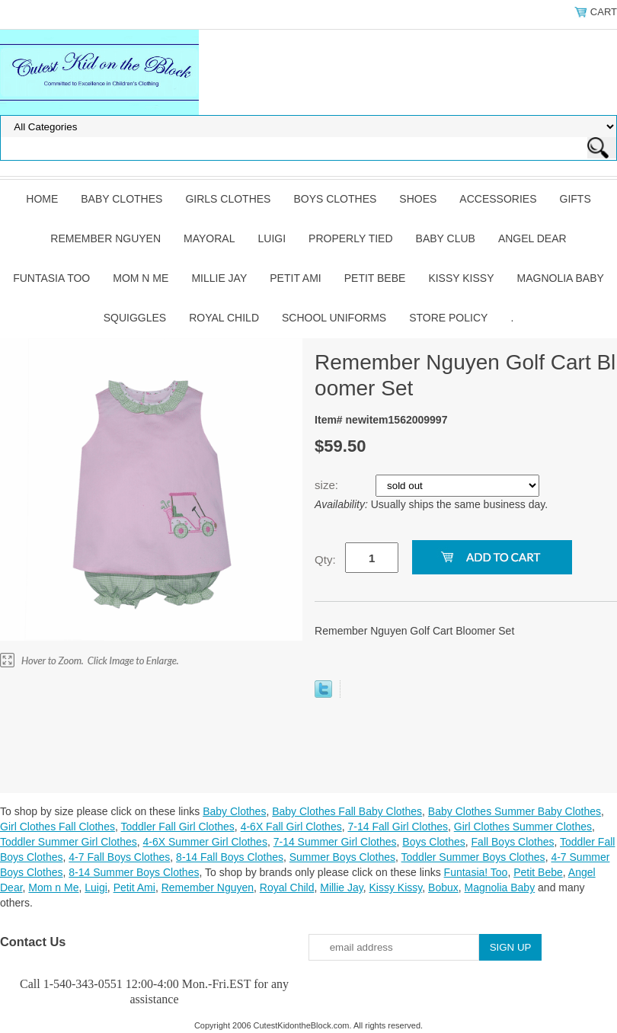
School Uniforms (334, 318)
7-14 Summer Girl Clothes (335, 842)
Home (42, 199)
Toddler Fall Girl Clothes (177, 826)
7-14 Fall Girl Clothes (397, 826)
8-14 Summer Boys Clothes (134, 872)
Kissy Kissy (461, 278)
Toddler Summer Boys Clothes (473, 857)
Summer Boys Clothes (342, 857)
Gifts (575, 199)
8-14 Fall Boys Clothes (229, 857)
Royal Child (224, 318)
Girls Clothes (227, 199)
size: (328, 484)
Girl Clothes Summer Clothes (523, 826)
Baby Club (445, 238)
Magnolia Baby (560, 278)
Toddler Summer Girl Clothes (68, 842)
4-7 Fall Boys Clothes (119, 857)
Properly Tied (350, 238)
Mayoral (209, 238)
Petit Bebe (375, 278)
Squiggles (135, 318)
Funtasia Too (51, 278)
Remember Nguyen (105, 238)
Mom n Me (140, 278)
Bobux (443, 887)
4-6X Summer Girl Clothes (205, 842)
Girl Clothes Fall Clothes (57, 826)
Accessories (497, 199)
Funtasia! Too (476, 872)
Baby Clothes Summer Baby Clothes (514, 811)
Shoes (417, 199)
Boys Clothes (334, 199)
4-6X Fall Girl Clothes (291, 826)
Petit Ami (295, 278)
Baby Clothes (121, 199)
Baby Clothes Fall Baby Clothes (347, 811)
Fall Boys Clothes (513, 842)
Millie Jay (219, 278)
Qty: (325, 559)
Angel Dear (532, 238)
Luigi (271, 238)
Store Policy (448, 318)
